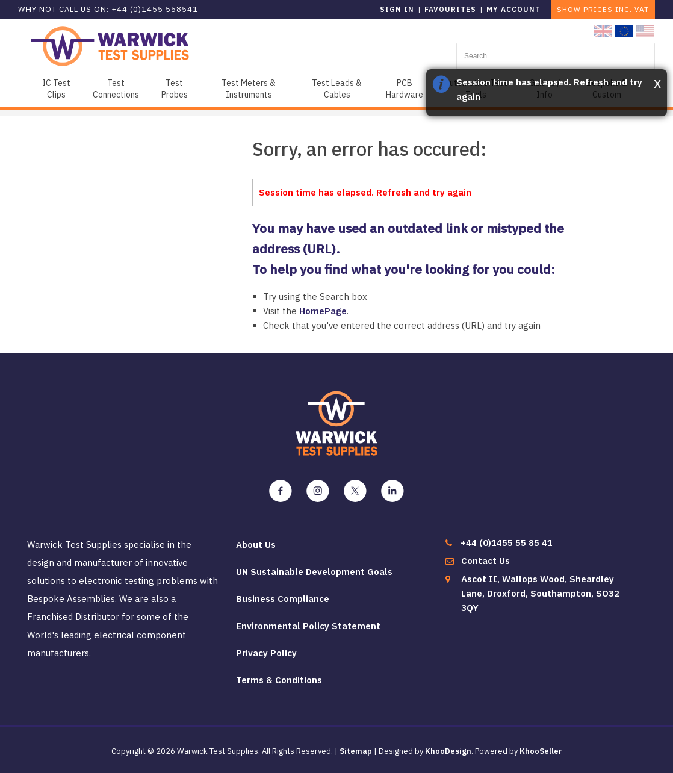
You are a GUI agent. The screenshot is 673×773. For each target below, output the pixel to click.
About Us (256, 544)
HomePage (323, 311)
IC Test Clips (56, 89)
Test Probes (174, 89)
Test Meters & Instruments (249, 89)
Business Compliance (282, 598)
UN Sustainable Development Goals (314, 571)
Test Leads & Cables (337, 89)
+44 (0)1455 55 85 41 (507, 542)
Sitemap (356, 751)
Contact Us (485, 561)
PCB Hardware (404, 89)
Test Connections (116, 89)
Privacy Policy (266, 653)
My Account (513, 9)
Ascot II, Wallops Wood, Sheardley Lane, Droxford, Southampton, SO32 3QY (540, 593)
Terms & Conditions (279, 680)
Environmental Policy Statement (308, 626)
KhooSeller (540, 751)
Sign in (397, 9)
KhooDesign (448, 751)
